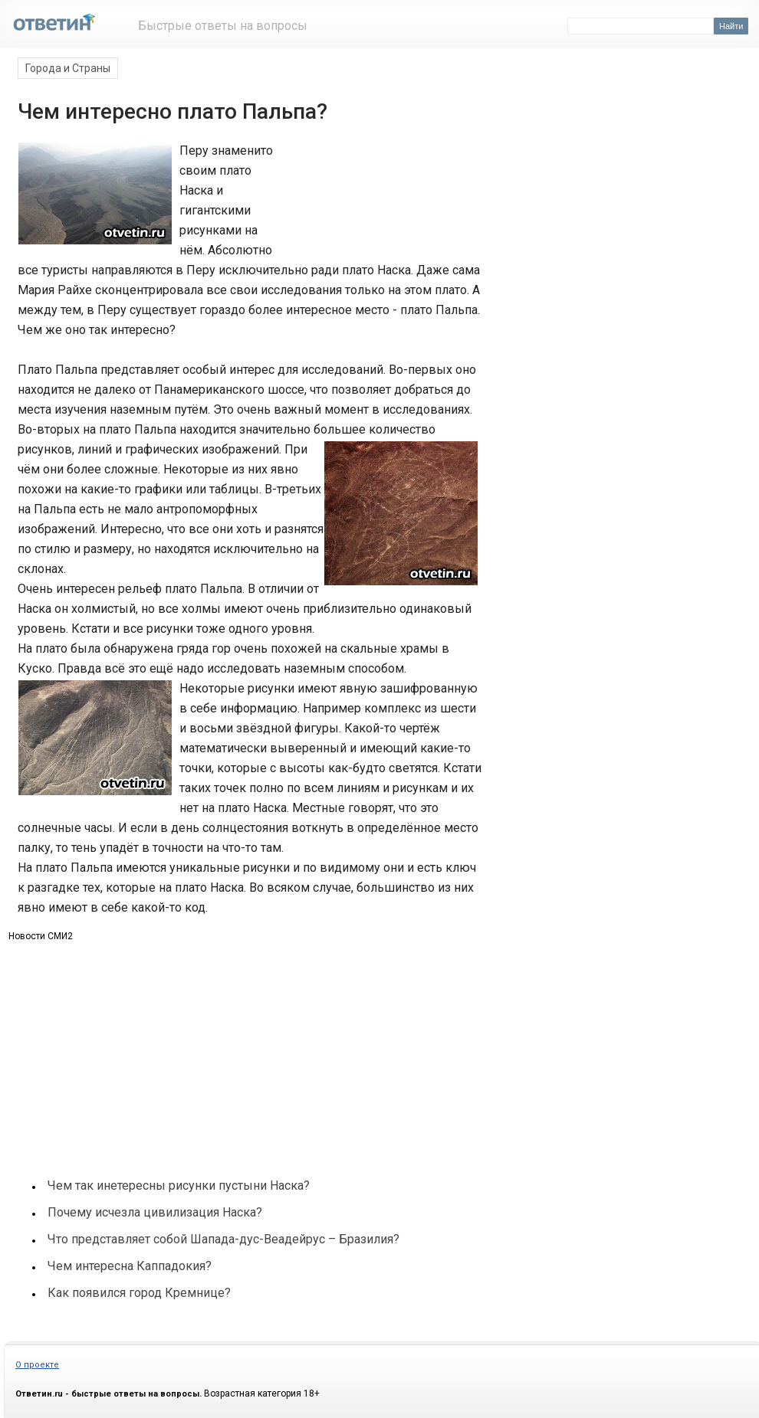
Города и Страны (67, 68)
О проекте (37, 1365)
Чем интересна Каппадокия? (130, 1266)
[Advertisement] (378, 197)
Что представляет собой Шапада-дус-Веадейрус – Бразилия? (223, 1239)
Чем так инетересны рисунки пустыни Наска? (179, 1185)
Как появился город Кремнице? (139, 1292)
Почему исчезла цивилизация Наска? (155, 1212)
